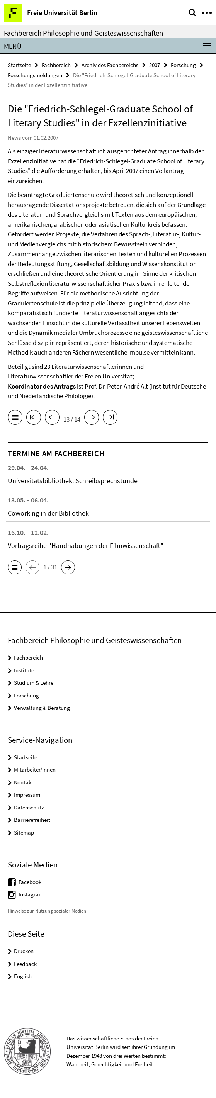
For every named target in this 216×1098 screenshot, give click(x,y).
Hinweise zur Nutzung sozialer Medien (47, 911)
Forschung (183, 65)
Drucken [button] (24, 951)
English (23, 976)
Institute (24, 670)
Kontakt (23, 782)
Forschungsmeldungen (35, 75)
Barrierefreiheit (32, 819)
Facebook (30, 882)
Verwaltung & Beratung (42, 707)
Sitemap (24, 832)
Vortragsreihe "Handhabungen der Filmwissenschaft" (85, 545)
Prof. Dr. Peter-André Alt (116, 386)
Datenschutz (29, 807)
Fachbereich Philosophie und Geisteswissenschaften (83, 32)
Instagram (31, 894)
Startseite (19, 65)
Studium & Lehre (33, 682)
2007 (154, 65)
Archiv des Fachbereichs (110, 65)
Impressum (27, 794)
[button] (15, 567)
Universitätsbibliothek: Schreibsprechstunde (73, 480)
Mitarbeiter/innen (35, 769)
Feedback (25, 963)
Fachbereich (56, 65)
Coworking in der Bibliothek (48, 513)
